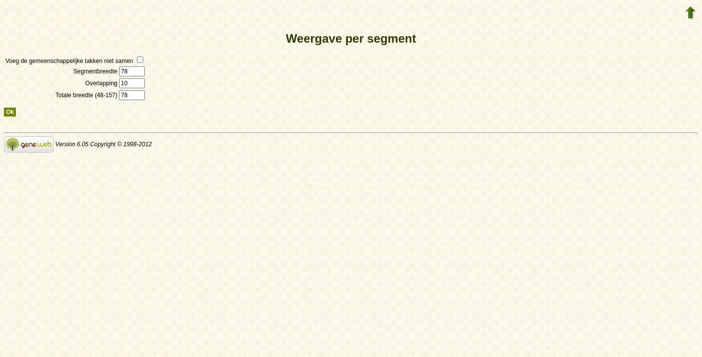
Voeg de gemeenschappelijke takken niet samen (74, 61)
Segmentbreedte (109, 71)
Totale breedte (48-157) (100, 95)
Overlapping (115, 83)
